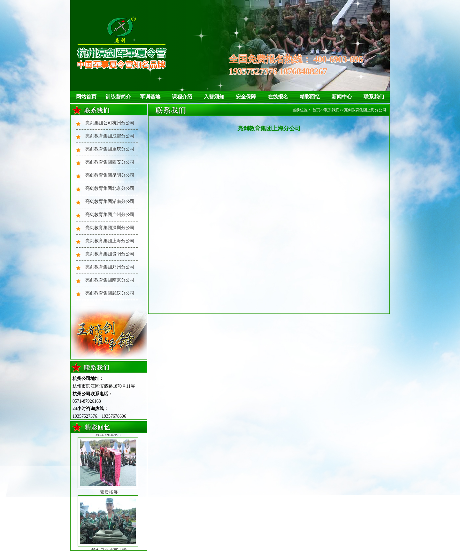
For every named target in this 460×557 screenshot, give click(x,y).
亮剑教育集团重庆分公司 (109, 149)
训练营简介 (118, 96)
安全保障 (246, 96)
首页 (316, 110)
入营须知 (214, 96)
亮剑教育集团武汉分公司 (109, 293)
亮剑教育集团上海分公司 (109, 240)
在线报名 (278, 96)
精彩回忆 (310, 96)
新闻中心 (342, 96)
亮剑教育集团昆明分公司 (109, 175)
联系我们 (374, 96)
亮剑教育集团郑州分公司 (109, 267)
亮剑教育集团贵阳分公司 (109, 253)
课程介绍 (182, 96)
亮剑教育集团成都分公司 (109, 136)
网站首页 (86, 96)
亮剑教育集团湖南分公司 (109, 201)
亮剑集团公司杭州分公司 (109, 122)
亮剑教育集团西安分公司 (109, 162)
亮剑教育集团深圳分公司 (109, 227)
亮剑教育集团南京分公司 (109, 280)
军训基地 (150, 96)
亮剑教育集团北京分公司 (109, 188)
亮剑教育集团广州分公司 (109, 214)
